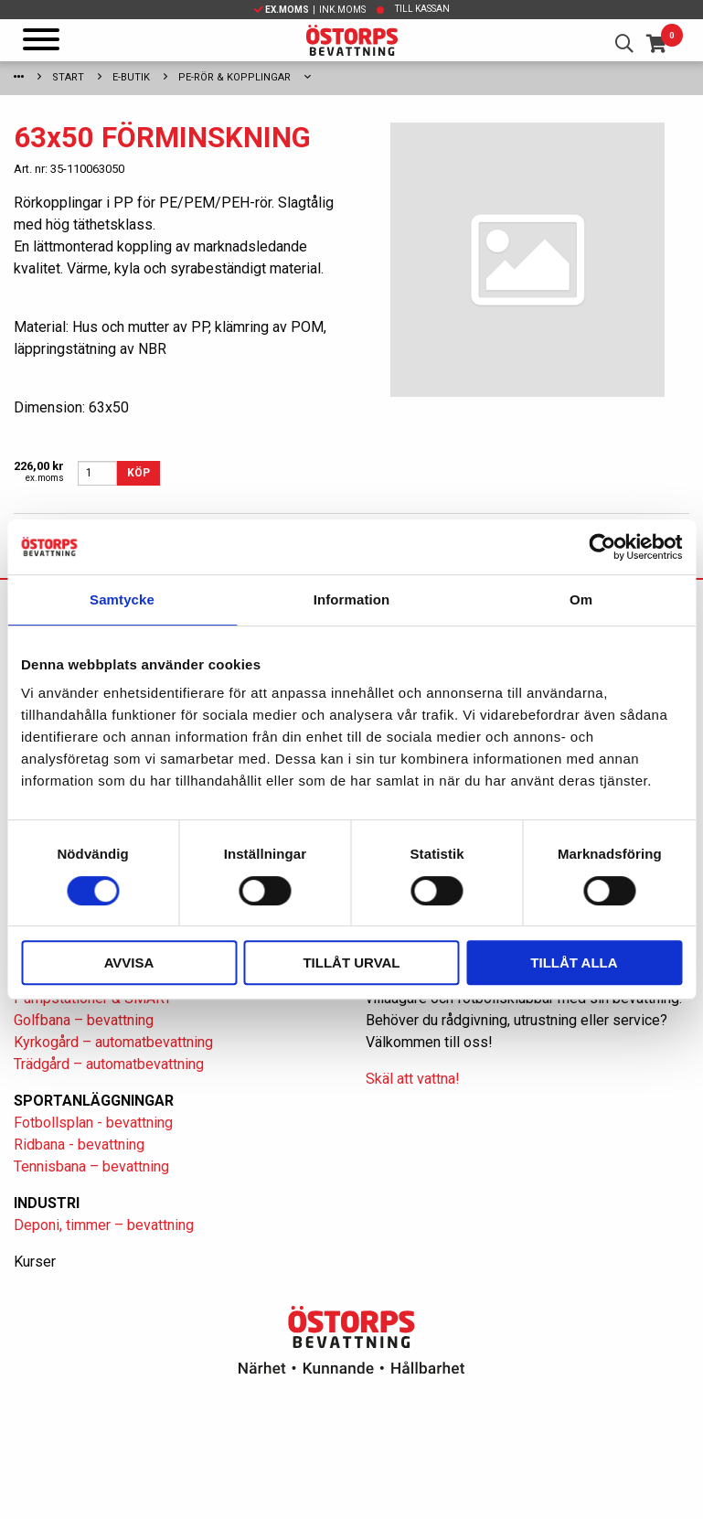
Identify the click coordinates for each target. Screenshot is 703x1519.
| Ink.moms (310, 10)
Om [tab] (581, 599)
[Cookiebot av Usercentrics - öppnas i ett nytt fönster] (602, 547)
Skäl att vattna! (413, 1078)
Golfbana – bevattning (84, 1020)
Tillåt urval (351, 962)
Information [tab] (352, 599)
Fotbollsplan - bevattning (93, 1122)
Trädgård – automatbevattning (109, 1064)
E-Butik (131, 77)
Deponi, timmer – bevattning (104, 1225)
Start (68, 77)
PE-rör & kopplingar (234, 77)
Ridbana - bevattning (79, 1144)
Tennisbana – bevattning (91, 1166)
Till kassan (422, 9)
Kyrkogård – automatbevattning (113, 1042)
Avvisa (129, 962)
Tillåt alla (573, 962)
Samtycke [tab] (122, 599)
